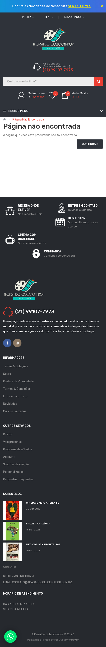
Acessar (38, 97)
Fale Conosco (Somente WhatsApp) (57, 65)
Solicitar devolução (16, 464)
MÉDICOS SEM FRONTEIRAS (43, 544)
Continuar (90, 143)
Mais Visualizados (14, 411)
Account (9, 457)
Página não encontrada (28, 119)
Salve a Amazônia (38, 523)
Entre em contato (15, 396)
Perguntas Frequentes (18, 479)
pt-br (28, 17)
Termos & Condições (17, 389)
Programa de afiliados (17, 449)
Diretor (7, 434)
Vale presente (12, 442)
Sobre (7, 374)
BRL (49, 17)
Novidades (10, 404)
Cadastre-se (36, 93)
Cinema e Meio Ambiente (42, 502)
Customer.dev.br (69, 639)
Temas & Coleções (15, 366)
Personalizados (13, 472)
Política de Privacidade (18, 381)
